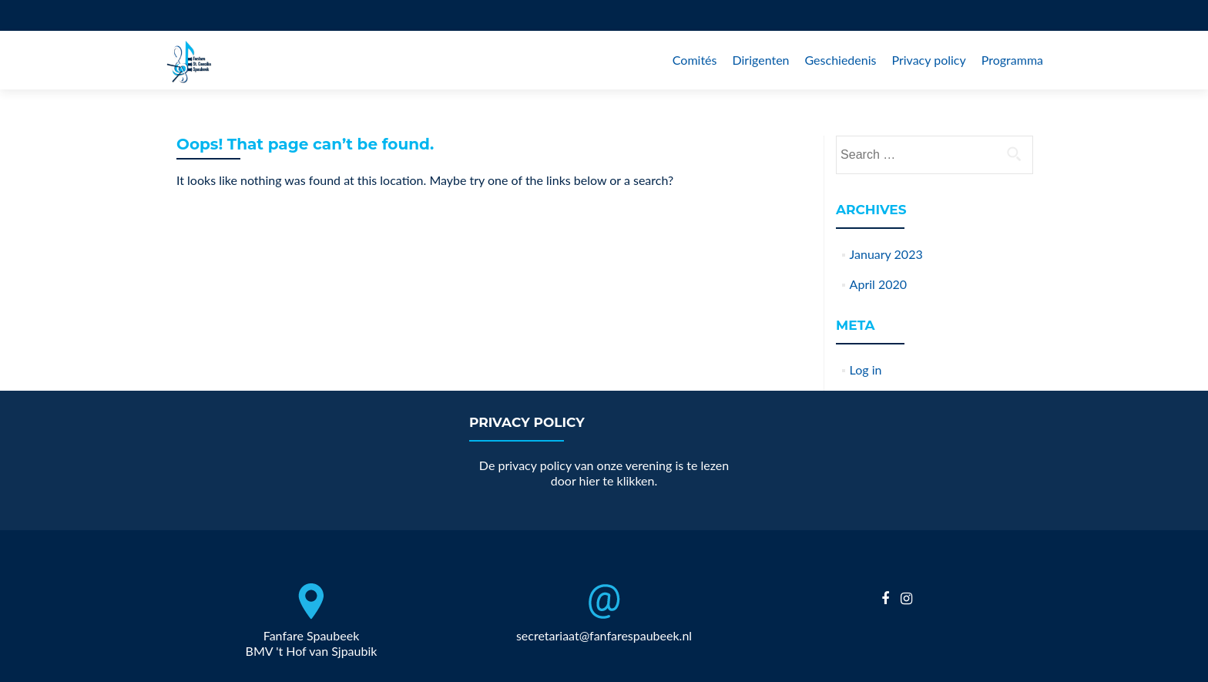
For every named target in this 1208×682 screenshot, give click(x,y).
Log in (866, 369)
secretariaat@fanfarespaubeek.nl (604, 635)
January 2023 (886, 254)
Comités (695, 59)
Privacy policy (928, 59)
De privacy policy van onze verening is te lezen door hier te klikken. (604, 473)
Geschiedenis (841, 59)
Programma (1012, 59)
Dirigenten (760, 59)
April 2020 (878, 284)
